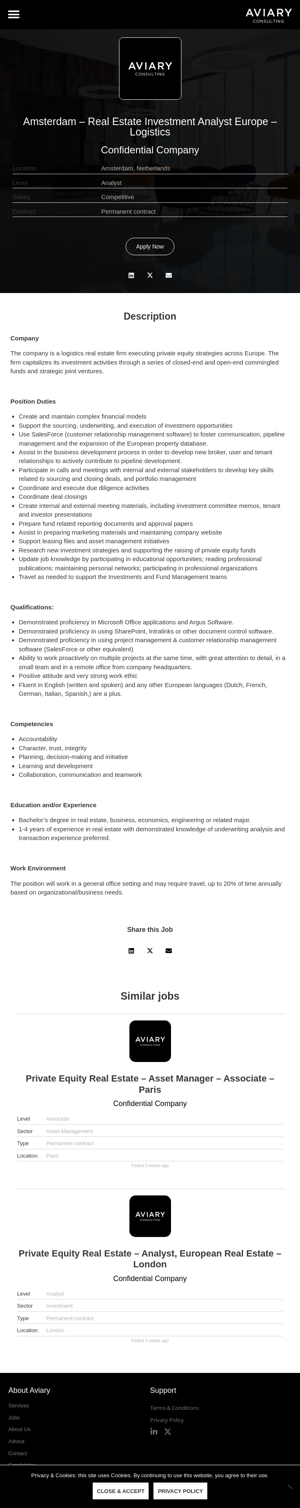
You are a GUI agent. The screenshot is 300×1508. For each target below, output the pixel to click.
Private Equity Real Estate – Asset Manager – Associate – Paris (150, 1083)
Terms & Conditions (174, 1408)
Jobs (14, 1417)
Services (18, 1405)
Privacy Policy (167, 1420)
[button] (13, 14)
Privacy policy (180, 1491)
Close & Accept (120, 1491)
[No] (289, 1487)
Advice (16, 1441)
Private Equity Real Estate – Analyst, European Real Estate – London (150, 1258)
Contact (17, 1453)
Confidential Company (150, 149)
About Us (19, 1429)
